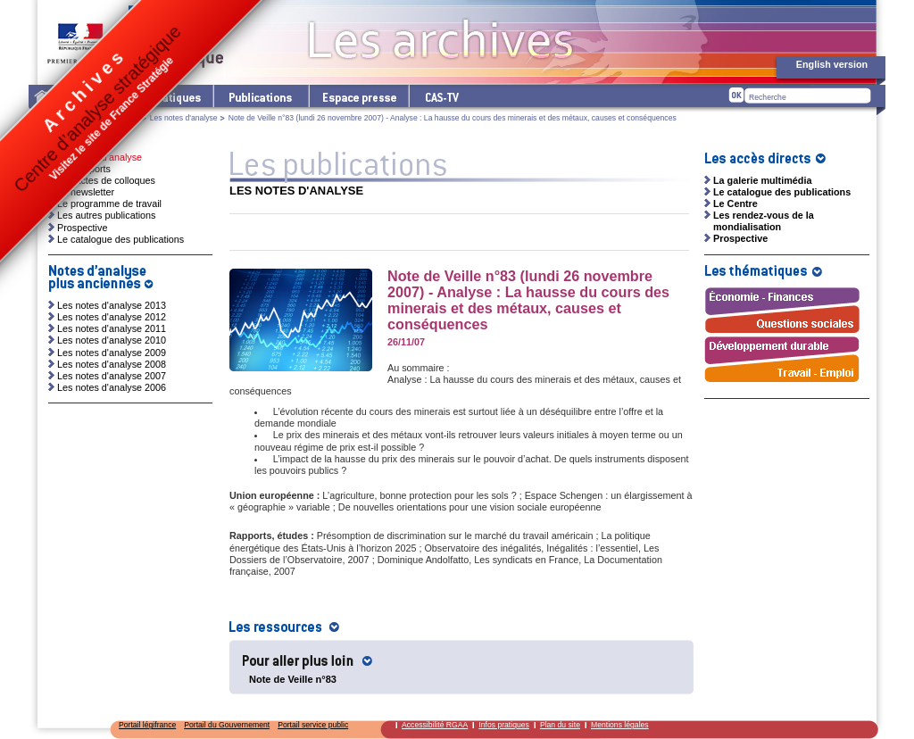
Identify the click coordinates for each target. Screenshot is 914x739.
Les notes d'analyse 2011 (111, 328)
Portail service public (313, 724)
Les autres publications (106, 215)
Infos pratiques (503, 724)
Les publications (260, 96)
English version (832, 64)
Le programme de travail (109, 203)
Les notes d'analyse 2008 (111, 364)
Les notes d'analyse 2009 (111, 352)
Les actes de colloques (106, 180)
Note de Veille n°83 (293, 679)
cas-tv (441, 96)
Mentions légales (620, 724)
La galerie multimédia (762, 180)
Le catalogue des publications (120, 239)
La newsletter (85, 192)
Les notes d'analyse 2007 (111, 375)
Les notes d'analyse (184, 117)
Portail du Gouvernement (227, 724)
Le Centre (735, 203)
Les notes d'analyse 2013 (111, 305)
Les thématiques (167, 96)
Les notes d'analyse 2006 (111, 387)
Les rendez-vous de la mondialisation (763, 221)
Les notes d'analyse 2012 (111, 316)
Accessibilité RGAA (435, 724)
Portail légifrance (147, 724)
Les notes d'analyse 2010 (111, 340)
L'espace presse (358, 96)
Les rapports (84, 168)
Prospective (82, 227)
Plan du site (560, 724)
